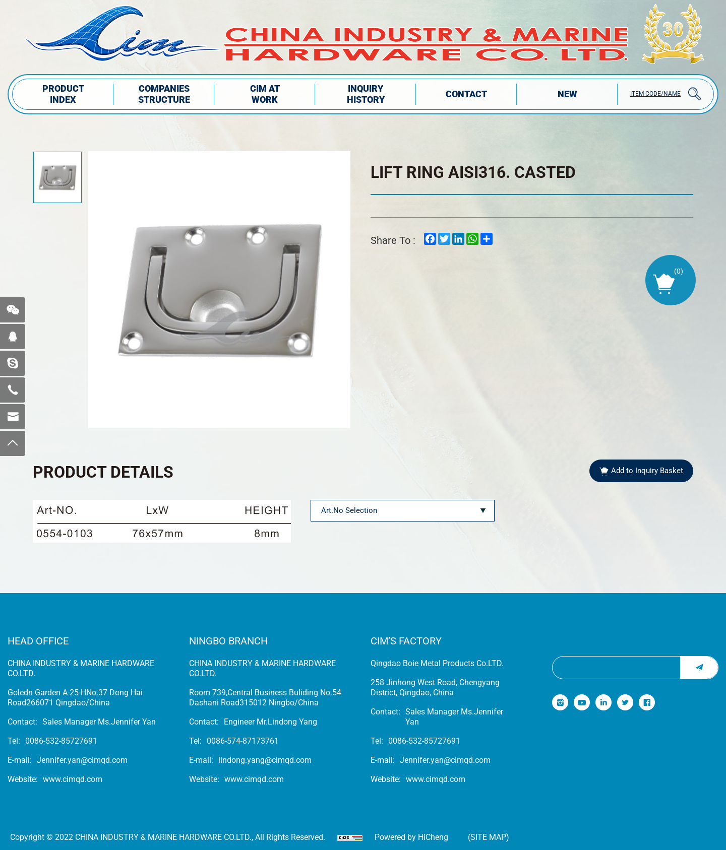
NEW (567, 94)
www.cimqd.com (72, 779)
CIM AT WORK (265, 94)
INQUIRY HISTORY (366, 94)
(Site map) (488, 837)
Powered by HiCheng (411, 837)
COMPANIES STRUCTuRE (164, 94)
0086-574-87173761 (243, 741)
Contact (466, 94)
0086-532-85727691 (61, 741)
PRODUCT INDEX (63, 94)
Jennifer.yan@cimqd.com (82, 760)
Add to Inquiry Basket (647, 470)
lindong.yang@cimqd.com (265, 760)
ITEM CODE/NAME (655, 93)
